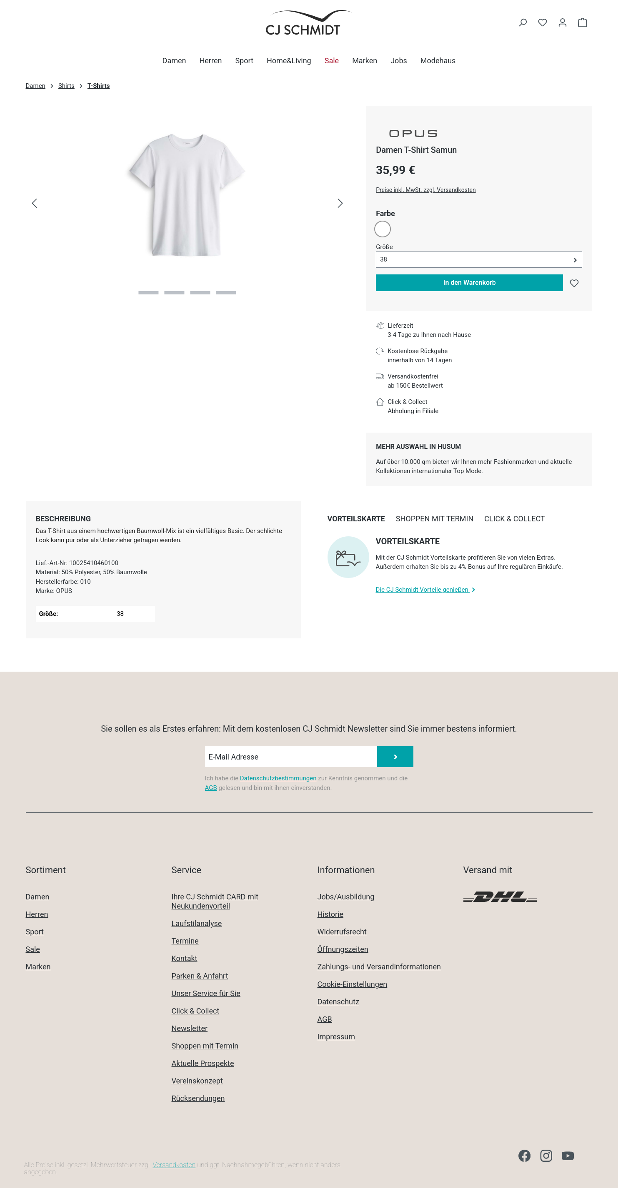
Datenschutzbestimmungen (278, 778)
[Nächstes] (340, 203)
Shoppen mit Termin (205, 1045)
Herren (37, 914)
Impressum (336, 1036)
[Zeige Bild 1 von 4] (149, 292)
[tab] (63, 518)
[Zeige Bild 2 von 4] (175, 292)
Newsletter (190, 1028)
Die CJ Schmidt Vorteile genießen (426, 589)
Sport (35, 931)
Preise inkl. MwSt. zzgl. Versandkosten (426, 190)
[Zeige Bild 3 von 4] (200, 292)
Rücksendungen (198, 1098)
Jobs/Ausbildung (346, 896)
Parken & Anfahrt (200, 975)
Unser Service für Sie (206, 993)
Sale (33, 949)
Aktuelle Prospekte (203, 1063)
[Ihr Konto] (563, 22)
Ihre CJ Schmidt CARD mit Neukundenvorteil (215, 901)
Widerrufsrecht (342, 931)
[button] (479, 260)
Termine (185, 940)
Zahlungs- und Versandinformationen (379, 966)
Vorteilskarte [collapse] (408, 541)
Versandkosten (174, 1165)
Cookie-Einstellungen (353, 984)
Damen (38, 896)
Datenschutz (338, 1001)
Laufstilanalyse (197, 923)
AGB (211, 788)
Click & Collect (196, 1010)
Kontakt (185, 958)
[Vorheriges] (34, 203)
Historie (331, 914)
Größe (384, 246)
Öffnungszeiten (343, 949)
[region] (188, 203)
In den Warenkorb (469, 282)
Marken (38, 966)
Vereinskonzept (197, 1080)
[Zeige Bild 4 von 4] (226, 292)
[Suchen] (523, 22)
